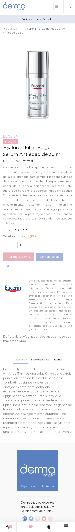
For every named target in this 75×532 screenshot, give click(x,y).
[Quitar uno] (6, 245)
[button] (7, 266)
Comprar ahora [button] (50, 256)
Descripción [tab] (20, 359)
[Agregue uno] (20, 245)
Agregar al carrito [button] (18, 256)
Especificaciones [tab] (40, 359)
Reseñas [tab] (57, 359)
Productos (10, 28)
